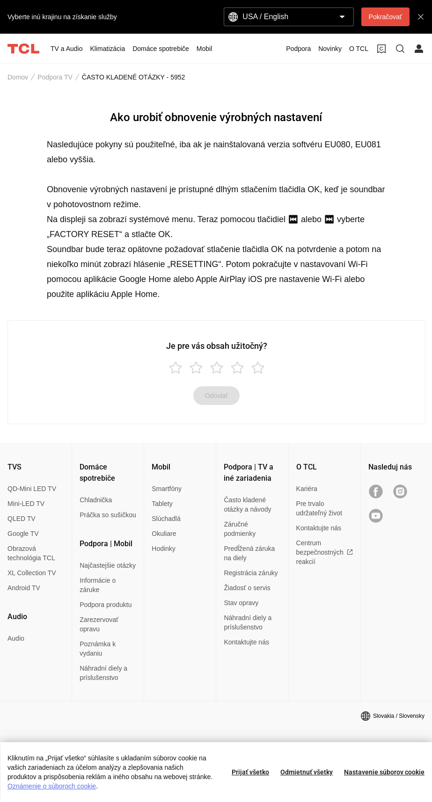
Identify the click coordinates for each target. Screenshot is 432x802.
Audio (15, 638)
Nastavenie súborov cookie (384, 772)
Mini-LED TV (25, 503)
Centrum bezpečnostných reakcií (324, 552)
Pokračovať (385, 17)
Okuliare (164, 533)
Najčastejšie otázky (108, 565)
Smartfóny (167, 488)
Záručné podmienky (240, 528)
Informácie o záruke (98, 585)
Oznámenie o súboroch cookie (51, 786)
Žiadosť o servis (247, 588)
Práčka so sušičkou (108, 515)
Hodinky (164, 548)
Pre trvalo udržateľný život (319, 508)
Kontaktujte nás (246, 642)
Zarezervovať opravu (99, 624)
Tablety (162, 503)
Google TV (23, 533)
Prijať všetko (250, 772)
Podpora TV (54, 77)
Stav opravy (241, 603)
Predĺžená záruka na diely (249, 553)
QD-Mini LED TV (31, 488)
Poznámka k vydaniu (98, 648)
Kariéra (306, 488)
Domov (17, 77)
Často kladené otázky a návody (247, 504)
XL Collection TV (31, 573)
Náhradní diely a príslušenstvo (103, 673)
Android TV (23, 588)
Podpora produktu (106, 604)
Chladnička (96, 500)
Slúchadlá (166, 518)
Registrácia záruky (251, 573)
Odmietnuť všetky (306, 772)
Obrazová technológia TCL (31, 553)
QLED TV (21, 518)
